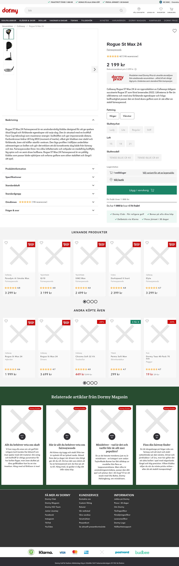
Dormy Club (50, 499)
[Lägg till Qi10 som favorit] (41, 237)
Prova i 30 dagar (121, 502)
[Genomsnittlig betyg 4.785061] (81, 364)
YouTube (49, 526)
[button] (151, 9)
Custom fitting (85, 502)
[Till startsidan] (10, 11)
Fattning (111, 104)
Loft (109, 132)
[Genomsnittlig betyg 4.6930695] (46, 364)
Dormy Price (171, 20)
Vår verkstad (84, 510)
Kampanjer (155, 20)
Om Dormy (119, 506)
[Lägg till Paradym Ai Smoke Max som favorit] (6, 237)
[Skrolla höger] (94, 69)
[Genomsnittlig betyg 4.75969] (81, 282)
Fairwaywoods (114, 44)
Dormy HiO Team (53, 506)
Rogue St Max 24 (36, 26)
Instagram (49, 518)
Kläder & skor (27, 20)
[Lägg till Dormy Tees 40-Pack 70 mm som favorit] (147, 315)
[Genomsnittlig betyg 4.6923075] (151, 282)
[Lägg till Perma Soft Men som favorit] (112, 315)
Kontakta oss (85, 499)
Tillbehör (86, 20)
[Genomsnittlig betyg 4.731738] (151, 364)
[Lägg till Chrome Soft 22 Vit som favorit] (76, 315)
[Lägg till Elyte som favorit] (147, 237)
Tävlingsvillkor (120, 510)
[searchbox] (69, 10)
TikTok (48, 522)
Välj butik (116, 174)
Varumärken (119, 20)
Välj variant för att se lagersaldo (158, 167)
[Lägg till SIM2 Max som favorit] (76, 237)
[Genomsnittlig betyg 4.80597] (116, 282)
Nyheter (104, 20)
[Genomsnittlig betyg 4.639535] (10, 364)
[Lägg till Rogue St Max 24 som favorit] (174, 31)
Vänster (127, 110)
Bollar (42, 20)
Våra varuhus (84, 514)
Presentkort (84, 522)
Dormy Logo (119, 522)
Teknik (74, 20)
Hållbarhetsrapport (122, 526)
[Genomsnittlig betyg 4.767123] (46, 282)
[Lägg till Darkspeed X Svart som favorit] (112, 237)
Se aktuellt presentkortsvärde (92, 526)
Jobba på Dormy (121, 499)
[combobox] (75, 10)
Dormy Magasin (137, 20)
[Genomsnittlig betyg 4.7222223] (25, 202)
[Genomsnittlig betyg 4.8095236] (10, 282)
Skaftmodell (113, 146)
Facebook (49, 514)
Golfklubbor (8, 20)
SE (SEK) (169, 2)
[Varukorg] (171, 10)
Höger (113, 110)
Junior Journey (51, 510)
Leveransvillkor (120, 518)
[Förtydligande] (135, 63)
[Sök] (121, 10)
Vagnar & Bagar (58, 20)
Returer (82, 506)
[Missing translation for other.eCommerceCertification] (31, 552)
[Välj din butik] (139, 9)
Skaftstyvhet (113, 118)
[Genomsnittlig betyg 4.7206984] (116, 364)
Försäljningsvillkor (122, 514)
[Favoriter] (161, 10)
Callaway (21, 26)
